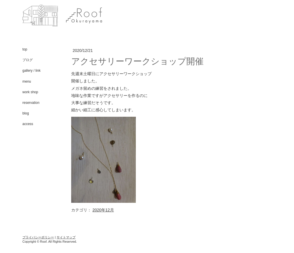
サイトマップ (66, 237)
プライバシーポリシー (38, 237)
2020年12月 (103, 210)
